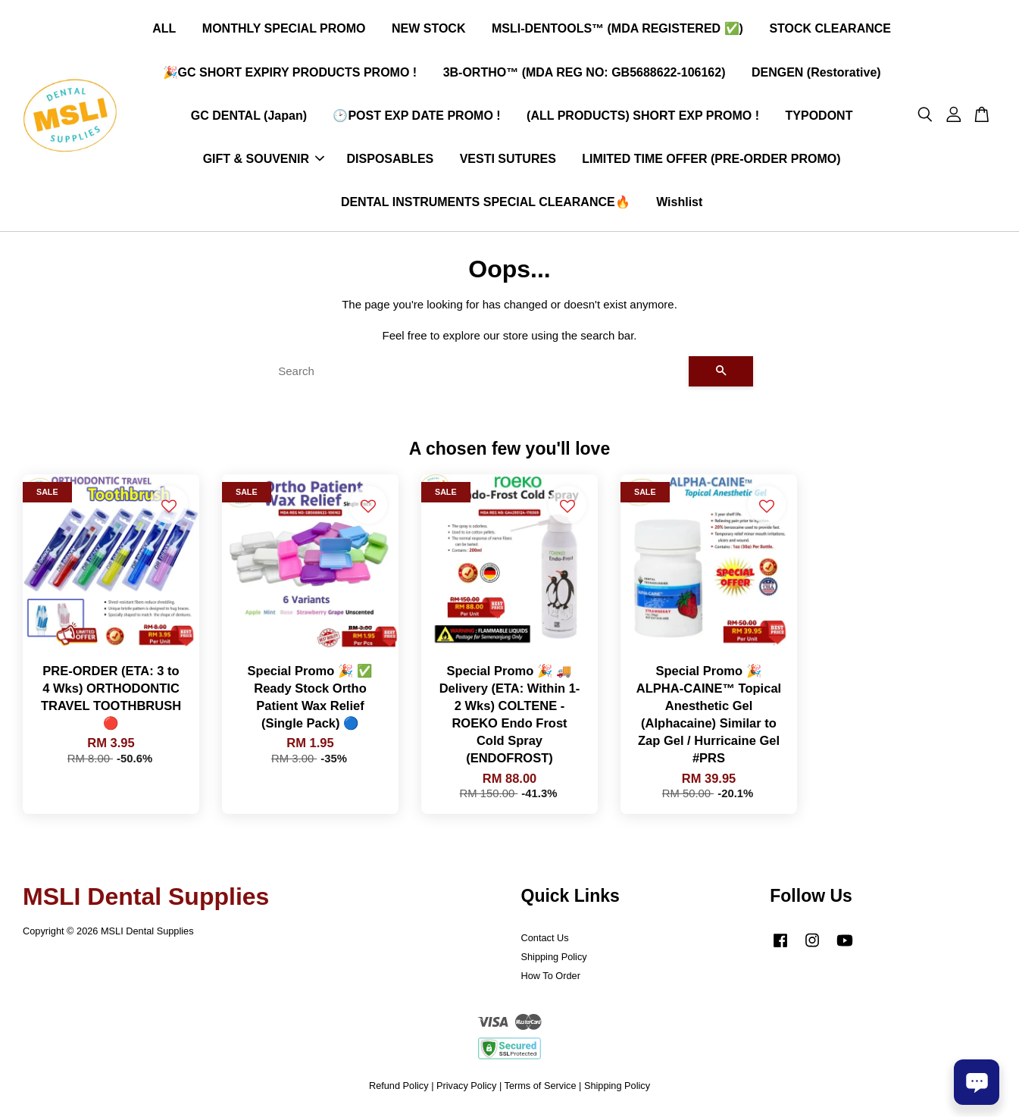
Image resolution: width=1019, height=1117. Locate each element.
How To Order (550, 976)
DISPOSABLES (390, 159)
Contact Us (545, 938)
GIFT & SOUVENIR (263, 159)
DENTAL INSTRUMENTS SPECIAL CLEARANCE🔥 (485, 202)
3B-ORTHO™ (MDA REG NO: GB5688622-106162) (584, 72)
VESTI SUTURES (508, 159)
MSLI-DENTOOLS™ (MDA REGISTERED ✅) (617, 29)
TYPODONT (819, 115)
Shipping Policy (554, 957)
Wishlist (679, 202)
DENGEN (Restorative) (816, 72)
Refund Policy (399, 1086)
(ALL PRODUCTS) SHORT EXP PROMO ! (643, 115)
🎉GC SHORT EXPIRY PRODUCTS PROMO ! (290, 72)
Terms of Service (541, 1086)
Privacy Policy (466, 1086)
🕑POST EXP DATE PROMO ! (416, 115)
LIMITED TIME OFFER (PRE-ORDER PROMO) (711, 159)
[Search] (477, 372)
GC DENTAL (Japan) (249, 115)
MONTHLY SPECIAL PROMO (284, 29)
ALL (164, 29)
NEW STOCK (428, 29)
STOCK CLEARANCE (830, 29)
